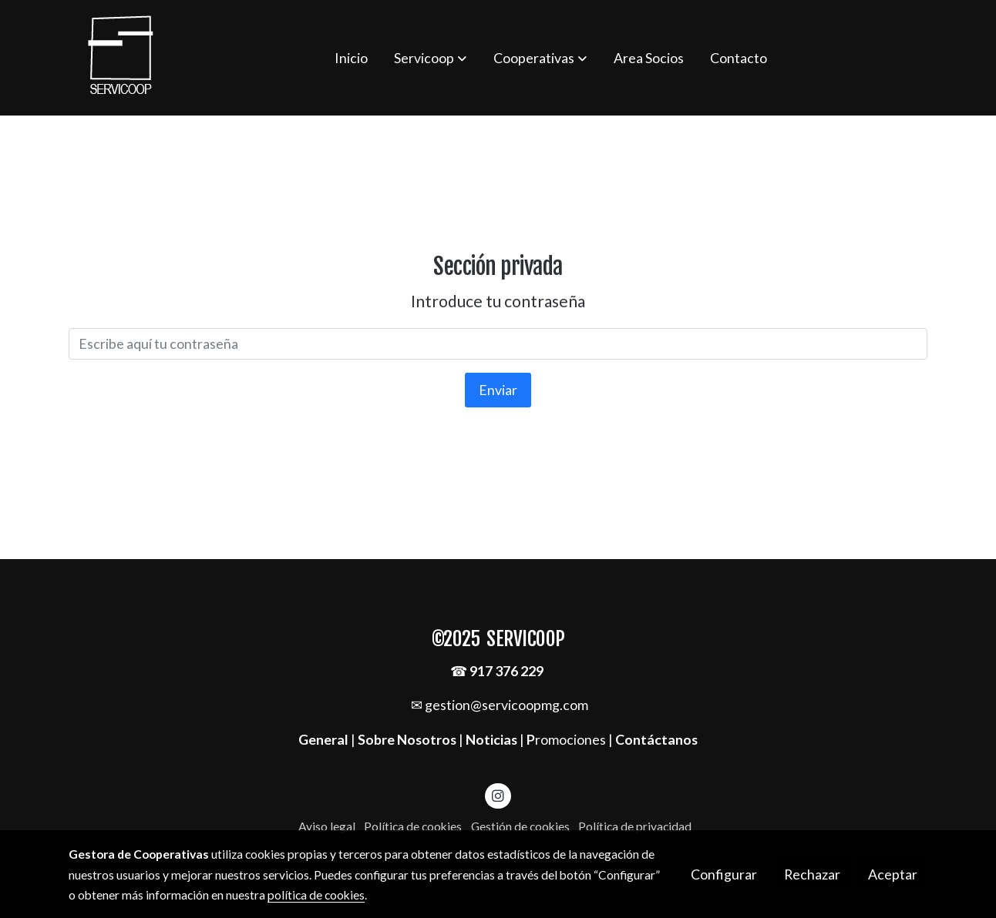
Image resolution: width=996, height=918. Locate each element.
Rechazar (812, 874)
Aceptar (892, 874)
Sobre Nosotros (407, 739)
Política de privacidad (634, 826)
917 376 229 (506, 670)
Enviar (498, 389)
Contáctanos (656, 739)
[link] (121, 57)
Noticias (491, 739)
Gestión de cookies (520, 826)
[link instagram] (498, 795)
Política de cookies (413, 826)
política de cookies (316, 895)
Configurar (724, 874)
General (324, 739)
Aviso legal (326, 826)
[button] (430, 57)
